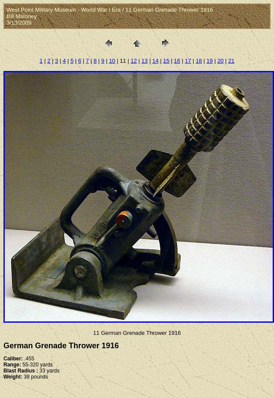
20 (220, 61)
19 (210, 61)
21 (231, 61)
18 (199, 61)
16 (177, 61)
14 (155, 61)
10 (112, 61)
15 (166, 61)
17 (188, 61)
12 (134, 61)
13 (144, 61)
